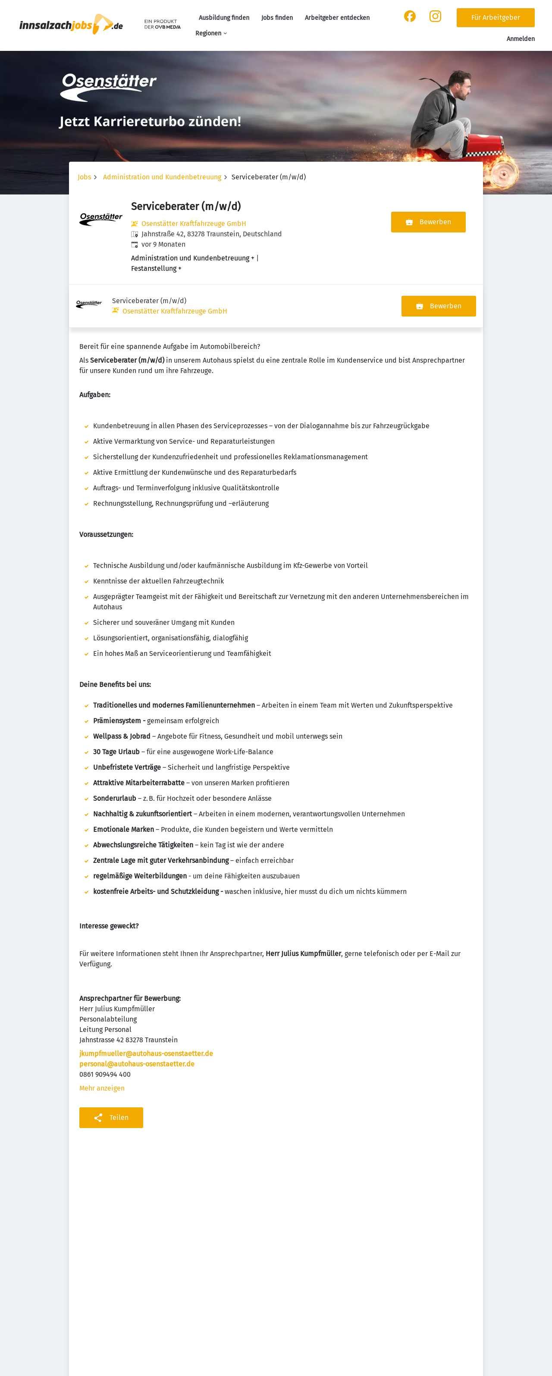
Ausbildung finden (224, 18)
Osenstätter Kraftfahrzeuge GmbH (193, 223)
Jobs (84, 177)
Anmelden (521, 39)
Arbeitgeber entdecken (337, 18)
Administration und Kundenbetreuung (162, 177)
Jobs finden (277, 18)
